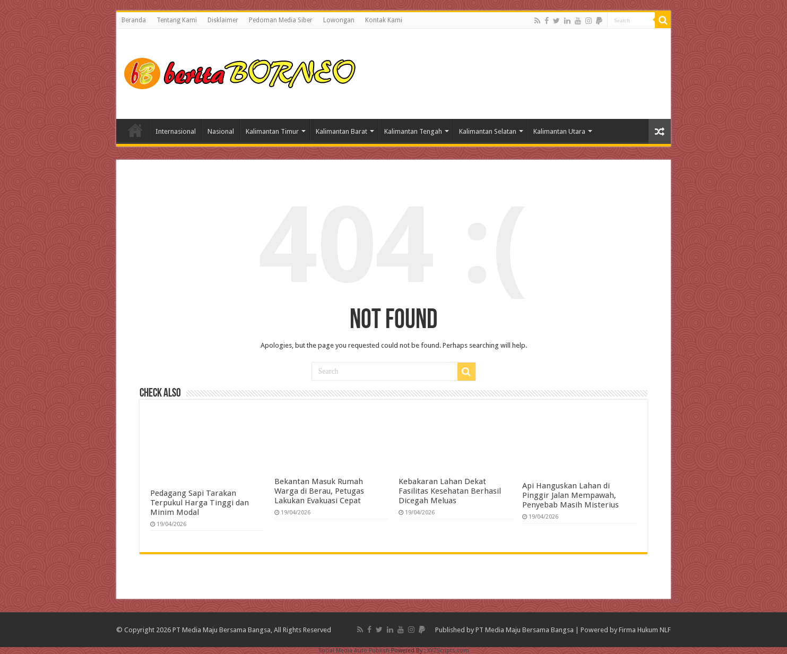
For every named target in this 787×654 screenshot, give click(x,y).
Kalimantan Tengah (413, 131)
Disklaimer (222, 20)
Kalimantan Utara (559, 131)
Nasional (220, 131)
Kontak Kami (383, 20)
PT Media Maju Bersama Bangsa (524, 630)
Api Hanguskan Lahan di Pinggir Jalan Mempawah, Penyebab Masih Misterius (570, 495)
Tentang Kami (177, 20)
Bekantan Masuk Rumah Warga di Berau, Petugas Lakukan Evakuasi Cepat (319, 491)
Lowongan (338, 20)
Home (135, 130)
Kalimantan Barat (341, 131)
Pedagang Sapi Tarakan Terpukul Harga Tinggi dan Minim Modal (199, 502)
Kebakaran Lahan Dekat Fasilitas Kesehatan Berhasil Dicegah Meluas (450, 491)
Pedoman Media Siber (281, 20)
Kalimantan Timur (272, 131)
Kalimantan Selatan (487, 131)
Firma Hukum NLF (645, 630)
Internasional (175, 131)
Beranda (134, 20)
